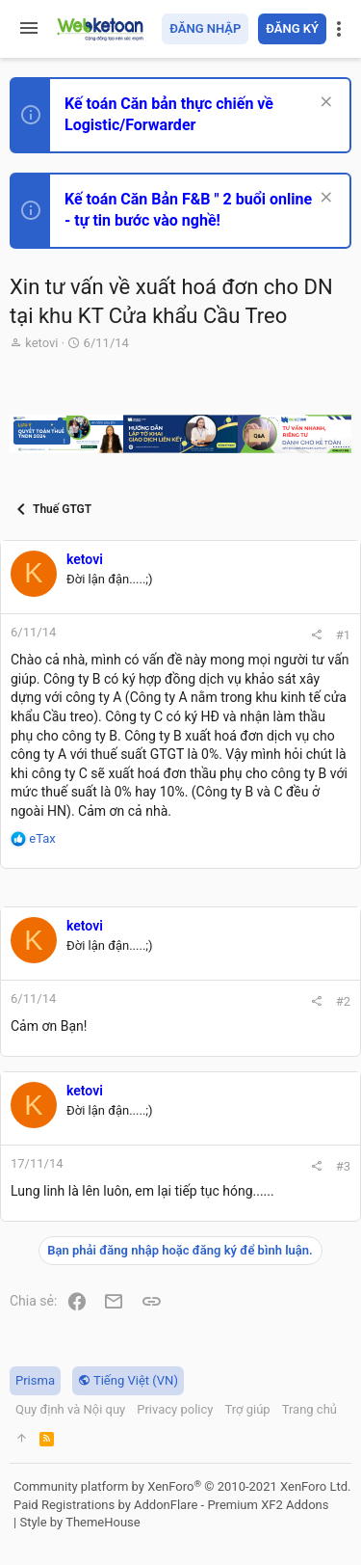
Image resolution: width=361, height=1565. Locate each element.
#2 (343, 1001)
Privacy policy (175, 1409)
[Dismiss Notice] (324, 104)
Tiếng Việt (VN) (128, 1380)
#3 (343, 1166)
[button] (29, 29)
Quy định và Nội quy (70, 1409)
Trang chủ (309, 1409)
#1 (343, 635)
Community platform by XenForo (181, 1486)
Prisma (35, 1380)
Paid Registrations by (170, 1505)
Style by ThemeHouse (79, 1522)
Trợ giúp (247, 1409)
